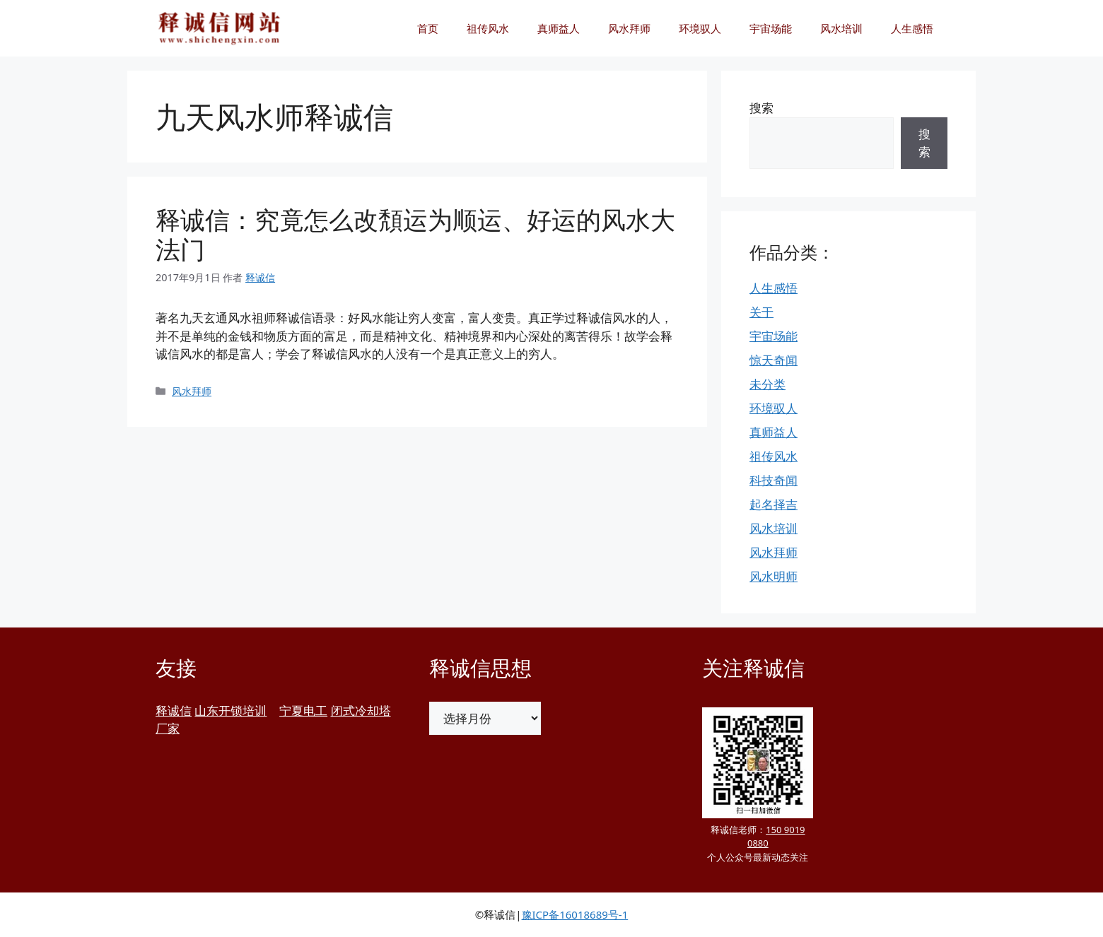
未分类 (767, 384)
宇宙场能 (770, 28)
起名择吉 (773, 504)
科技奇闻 (773, 480)
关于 (761, 312)
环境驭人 (700, 28)
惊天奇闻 (773, 360)
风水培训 (841, 28)
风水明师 (773, 576)
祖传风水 (488, 28)
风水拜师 (629, 28)
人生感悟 (912, 28)
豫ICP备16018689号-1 (575, 914)
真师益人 (558, 28)
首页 (427, 28)
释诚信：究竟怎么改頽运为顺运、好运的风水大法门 (415, 234)
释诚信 (174, 710)
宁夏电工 (303, 710)
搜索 (761, 108)
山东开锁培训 (230, 710)
